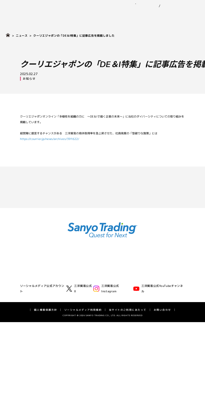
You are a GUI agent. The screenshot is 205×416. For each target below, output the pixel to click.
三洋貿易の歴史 (29, 300)
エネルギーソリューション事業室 (85, 289)
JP (152, 6)
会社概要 (25, 284)
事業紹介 (79, 14)
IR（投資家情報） (163, 14)
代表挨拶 (25, 267)
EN (159, 6)
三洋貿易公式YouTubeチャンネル (158, 398)
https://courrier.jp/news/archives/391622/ (49, 139)
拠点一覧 (25, 294)
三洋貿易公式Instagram (106, 398)
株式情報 (25, 349)
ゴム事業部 (71, 267)
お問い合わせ (187, 3)
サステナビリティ (128, 14)
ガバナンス (127, 290)
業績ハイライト (29, 344)
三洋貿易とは (28, 278)
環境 (122, 280)
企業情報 (59, 14)
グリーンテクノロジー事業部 (82, 284)
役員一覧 (25, 289)
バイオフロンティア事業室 (81, 300)
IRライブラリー (29, 338)
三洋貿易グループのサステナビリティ (143, 274)
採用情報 (191, 14)
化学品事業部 (72, 273)
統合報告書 (27, 360)
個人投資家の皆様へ (32, 354)
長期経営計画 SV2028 (34, 365)
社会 (122, 285)
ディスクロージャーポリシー (38, 376)
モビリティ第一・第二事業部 (82, 278)
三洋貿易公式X (79, 398)
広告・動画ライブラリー (35, 305)
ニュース (100, 14)
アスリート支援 (29, 311)
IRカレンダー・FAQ (32, 371)
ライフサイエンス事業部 (79, 294)
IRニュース (26, 333)
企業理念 (25, 273)
